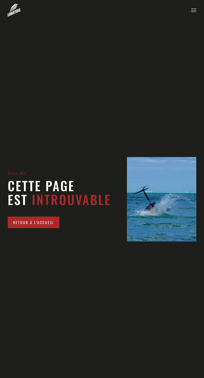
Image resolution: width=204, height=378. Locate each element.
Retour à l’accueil (33, 222)
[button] (193, 10)
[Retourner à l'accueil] (14, 10)
